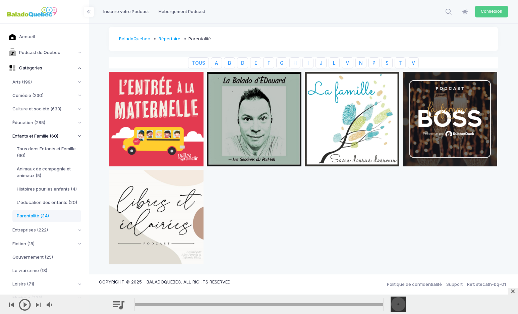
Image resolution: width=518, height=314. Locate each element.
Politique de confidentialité (414, 284)
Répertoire (169, 38)
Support (454, 284)
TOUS (198, 63)
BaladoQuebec (134, 38)
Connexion (491, 11)
